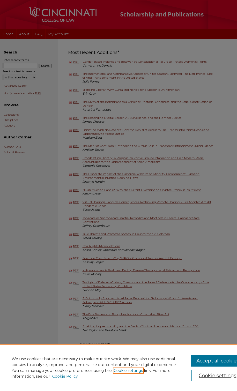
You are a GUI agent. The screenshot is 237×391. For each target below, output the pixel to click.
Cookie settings (128, 370)
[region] (118, 367)
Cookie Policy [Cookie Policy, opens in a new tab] (65, 376)
